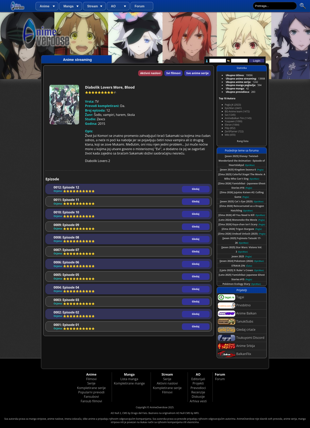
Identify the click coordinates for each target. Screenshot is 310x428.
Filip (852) (230, 128)
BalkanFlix (234, 354)
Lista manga (129, 379)
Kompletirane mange (129, 383)
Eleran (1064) (232, 124)
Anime (44, 6)
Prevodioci (198, 388)
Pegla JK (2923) (233, 104)
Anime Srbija (236, 346)
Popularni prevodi (91, 392)
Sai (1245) (230, 114)
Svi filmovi (173, 73)
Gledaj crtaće (236, 330)
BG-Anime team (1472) (237, 111)
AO (113, 6)
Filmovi (91, 379)
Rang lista (243, 141)
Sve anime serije (197, 73)
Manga (68, 6)
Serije (91, 383)
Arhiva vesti (198, 401)
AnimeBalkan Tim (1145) (238, 118)
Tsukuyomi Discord (241, 338)
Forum (140, 6)
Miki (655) (230, 134)
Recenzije (198, 392)
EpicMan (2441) (233, 108)
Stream (92, 6)
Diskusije (198, 396)
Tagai (231, 297)
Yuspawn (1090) (233, 121)
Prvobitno (234, 305)
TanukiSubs (235, 322)
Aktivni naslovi (150, 73)
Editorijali (198, 379)
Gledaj (195, 189)
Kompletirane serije (91, 388)
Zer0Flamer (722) (234, 131)
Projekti (198, 383)
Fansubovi (91, 396)
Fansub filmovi (91, 401)
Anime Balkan (237, 314)
